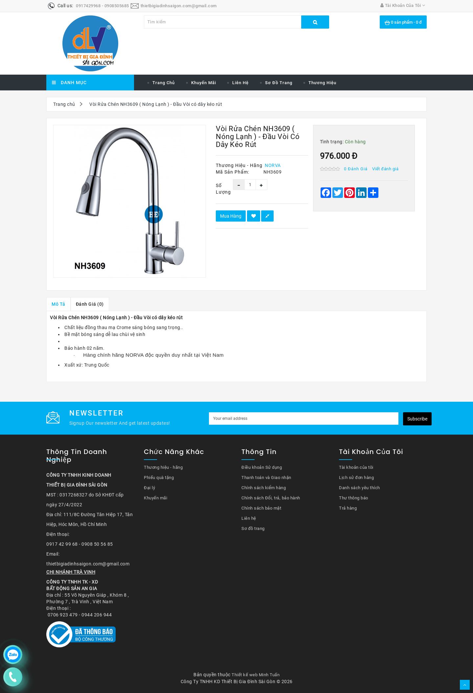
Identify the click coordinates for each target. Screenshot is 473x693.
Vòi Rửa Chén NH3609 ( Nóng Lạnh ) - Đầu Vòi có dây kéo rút (155, 104)
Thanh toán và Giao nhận (266, 477)
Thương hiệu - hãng (163, 467)
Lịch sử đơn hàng (356, 477)
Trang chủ (163, 82)
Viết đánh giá (385, 168)
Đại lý (149, 487)
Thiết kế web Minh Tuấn (256, 674)
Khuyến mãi (203, 82)
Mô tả (58, 304)
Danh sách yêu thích (359, 487)
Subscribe (417, 418)
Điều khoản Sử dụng (261, 467)
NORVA (273, 165)
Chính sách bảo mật (261, 508)
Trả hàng (348, 508)
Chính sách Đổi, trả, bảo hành (270, 497)
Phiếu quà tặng (159, 477)
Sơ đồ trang (278, 82)
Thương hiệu (322, 82)
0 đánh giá (356, 168)
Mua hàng (230, 216)
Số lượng (219, 189)
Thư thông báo (353, 497)
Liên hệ (240, 82)
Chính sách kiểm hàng (263, 487)
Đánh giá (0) (90, 304)
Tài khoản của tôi (356, 467)
